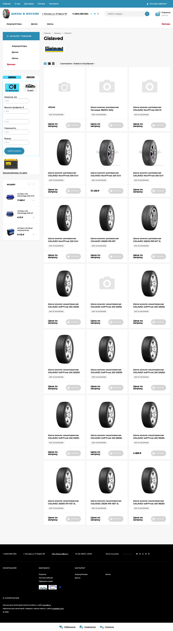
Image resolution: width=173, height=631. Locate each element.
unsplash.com (58, 608)
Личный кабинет (46, 578)
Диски (77, 578)
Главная (7, 3)
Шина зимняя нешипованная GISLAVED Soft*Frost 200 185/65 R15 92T (106, 438)
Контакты (54, 3)
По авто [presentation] (30, 87)
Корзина (42, 574)
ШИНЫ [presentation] (12, 77)
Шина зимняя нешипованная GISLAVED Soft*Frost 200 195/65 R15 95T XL (148, 438)
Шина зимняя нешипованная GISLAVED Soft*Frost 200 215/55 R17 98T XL (63, 307)
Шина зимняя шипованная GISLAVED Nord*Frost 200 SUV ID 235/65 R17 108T (148, 176)
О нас (17, 3)
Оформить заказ (46, 581)
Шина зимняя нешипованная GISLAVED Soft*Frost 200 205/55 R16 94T (106, 372)
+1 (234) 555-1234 (80, 14)
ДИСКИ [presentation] (30, 77)
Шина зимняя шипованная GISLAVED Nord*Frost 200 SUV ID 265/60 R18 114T (63, 241)
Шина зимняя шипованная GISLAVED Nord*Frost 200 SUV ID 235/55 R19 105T (106, 176)
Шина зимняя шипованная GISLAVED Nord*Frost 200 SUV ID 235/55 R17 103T (63, 176)
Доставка (29, 3)
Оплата (41, 3)
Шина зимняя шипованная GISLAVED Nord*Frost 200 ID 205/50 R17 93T (147, 110)
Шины (108, 574)
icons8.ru (47, 605)
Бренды (57, 33)
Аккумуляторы (81, 574)
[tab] (12, 77)
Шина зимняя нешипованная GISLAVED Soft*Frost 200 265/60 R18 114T (64, 372)
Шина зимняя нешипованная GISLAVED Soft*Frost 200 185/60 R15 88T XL (149, 504)
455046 (51, 107)
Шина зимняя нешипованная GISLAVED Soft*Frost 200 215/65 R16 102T (106, 307)
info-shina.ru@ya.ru (60, 554)
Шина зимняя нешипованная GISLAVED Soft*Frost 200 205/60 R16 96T (149, 372)
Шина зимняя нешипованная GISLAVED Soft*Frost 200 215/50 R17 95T (63, 438)
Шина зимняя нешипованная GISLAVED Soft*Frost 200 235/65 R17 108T (149, 307)
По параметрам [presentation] (12, 87)
